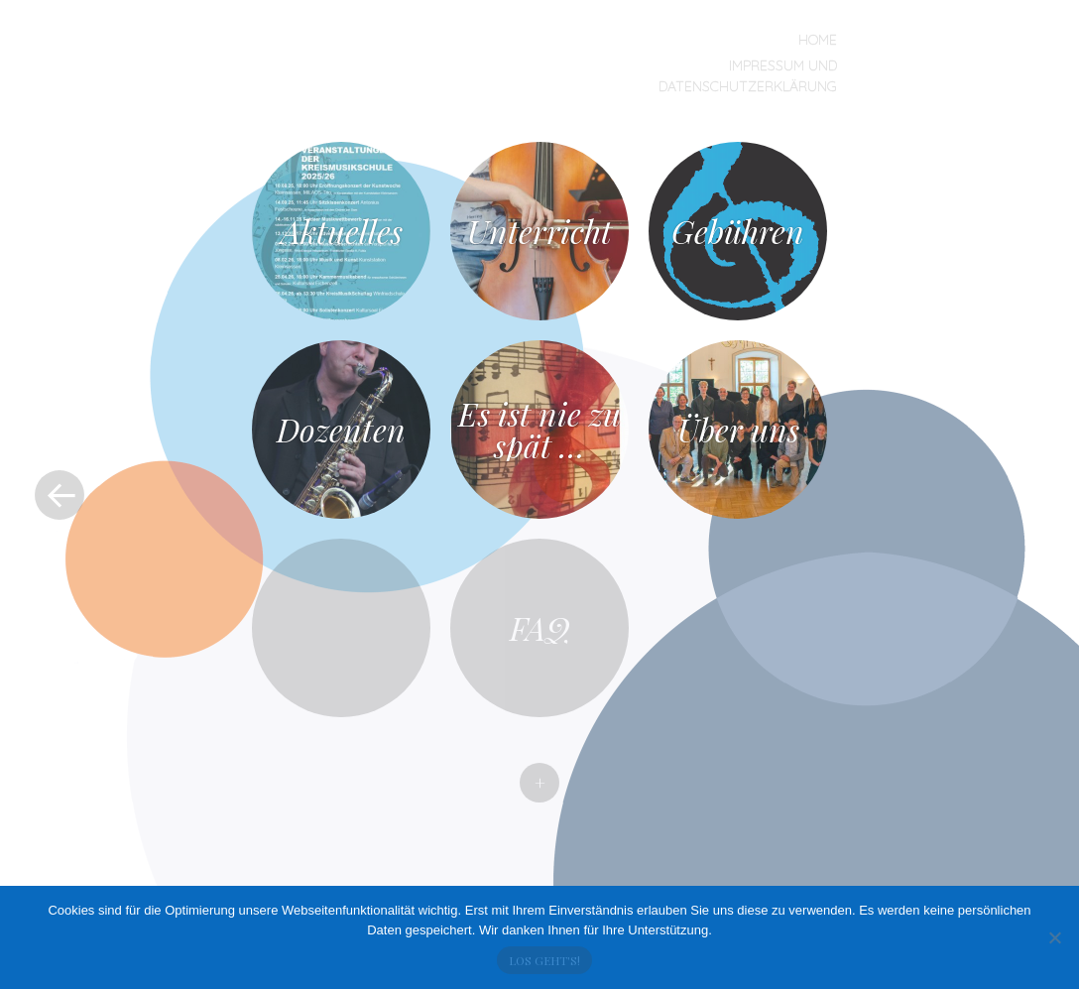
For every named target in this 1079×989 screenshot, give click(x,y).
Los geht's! (544, 960)
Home (817, 40)
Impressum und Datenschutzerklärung (748, 76)
